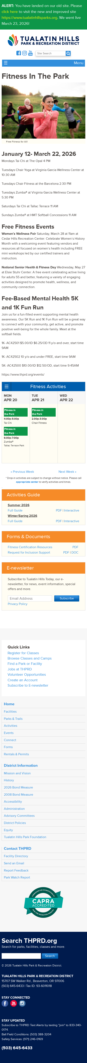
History (9, 780)
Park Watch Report (17, 877)
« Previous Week (22, 472)
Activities (10, 726)
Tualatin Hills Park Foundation (25, 837)
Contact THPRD (17, 848)
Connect (10, 740)
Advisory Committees (19, 816)
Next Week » (67, 472)
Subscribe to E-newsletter (28, 685)
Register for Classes (23, 653)
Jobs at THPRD (20, 669)
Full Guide (15, 510)
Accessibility (13, 802)
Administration (14, 809)
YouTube (13, 1003)
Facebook (5, 1003)
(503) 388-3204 (40, 1034)
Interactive (71, 510)
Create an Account (22, 680)
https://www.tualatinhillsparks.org (29, 17)
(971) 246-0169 (33, 1039)
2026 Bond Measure (18, 787)
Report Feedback (16, 870)
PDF (59, 510)
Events (9, 733)
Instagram (22, 1003)
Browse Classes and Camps (30, 658)
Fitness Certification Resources (30, 547)
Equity (8, 830)
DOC (74, 552)
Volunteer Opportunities (27, 674)
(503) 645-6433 (13, 986)
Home (9, 704)
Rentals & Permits (16, 754)
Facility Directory (16, 856)
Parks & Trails (13, 719)
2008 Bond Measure (18, 795)
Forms (8, 747)
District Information (21, 765)
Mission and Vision (17, 773)
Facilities (10, 712)
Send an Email (14, 863)
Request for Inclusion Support (29, 552)
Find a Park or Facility (25, 664)
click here (10, 11)
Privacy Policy (17, 604)
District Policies (15, 823)
